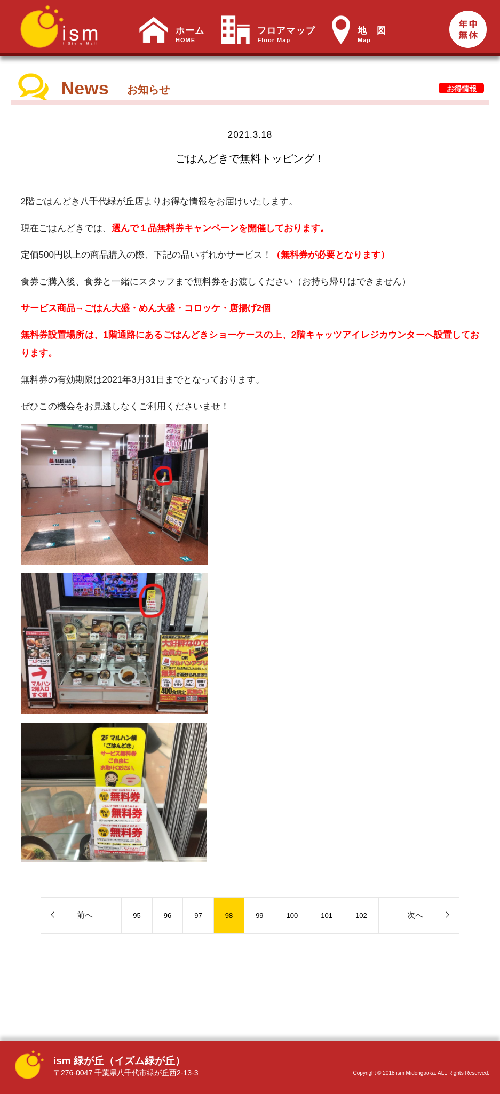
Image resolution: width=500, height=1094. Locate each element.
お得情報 (462, 88)
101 (326, 915)
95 (136, 915)
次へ (415, 914)
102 (361, 915)
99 (259, 915)
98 (229, 915)
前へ (85, 914)
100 (292, 915)
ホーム (190, 35)
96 (167, 915)
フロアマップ (286, 35)
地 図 (372, 35)
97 (198, 915)
